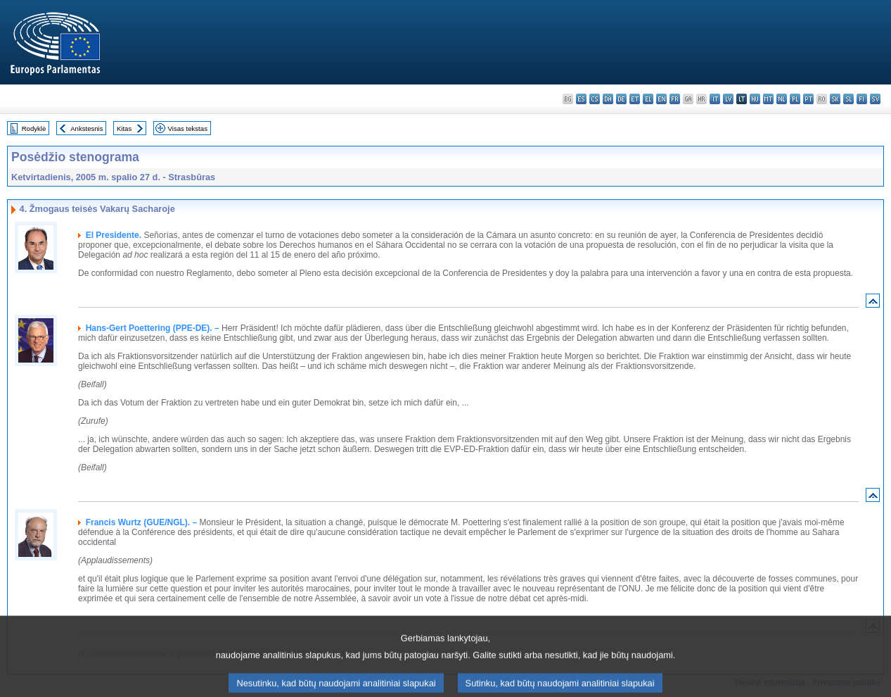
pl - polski (795, 99)
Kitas (124, 128)
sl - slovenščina (848, 99)
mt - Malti (768, 99)
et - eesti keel (634, 99)
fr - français (674, 99)
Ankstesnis (86, 128)
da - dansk (608, 99)
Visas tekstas (187, 128)
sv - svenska (875, 99)
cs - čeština (594, 99)
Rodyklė (34, 128)
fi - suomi (862, 99)
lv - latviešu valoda (728, 99)
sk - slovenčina (835, 99)
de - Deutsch (621, 99)
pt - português (808, 99)
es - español (581, 99)
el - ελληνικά (648, 99)
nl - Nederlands (781, 99)
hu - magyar (755, 99)
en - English (661, 99)
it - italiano (715, 99)
